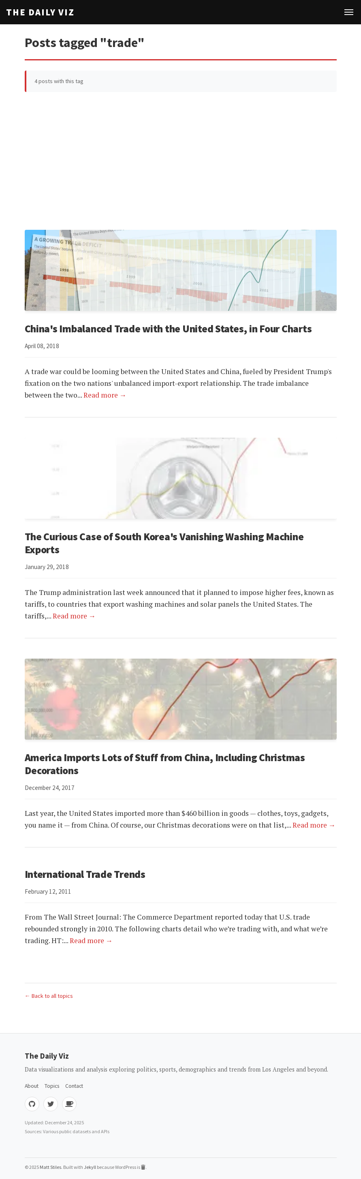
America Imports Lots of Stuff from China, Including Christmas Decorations (165, 764)
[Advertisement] (181, 161)
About (31, 1086)
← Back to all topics (49, 995)
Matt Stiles (50, 1167)
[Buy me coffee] (69, 1104)
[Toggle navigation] (349, 12)
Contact (74, 1086)
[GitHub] (32, 1104)
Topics (52, 1086)
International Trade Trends (85, 874)
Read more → (105, 395)
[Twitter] (50, 1104)
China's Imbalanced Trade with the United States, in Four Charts (168, 328)
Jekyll (90, 1167)
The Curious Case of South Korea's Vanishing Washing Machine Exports (164, 543)
